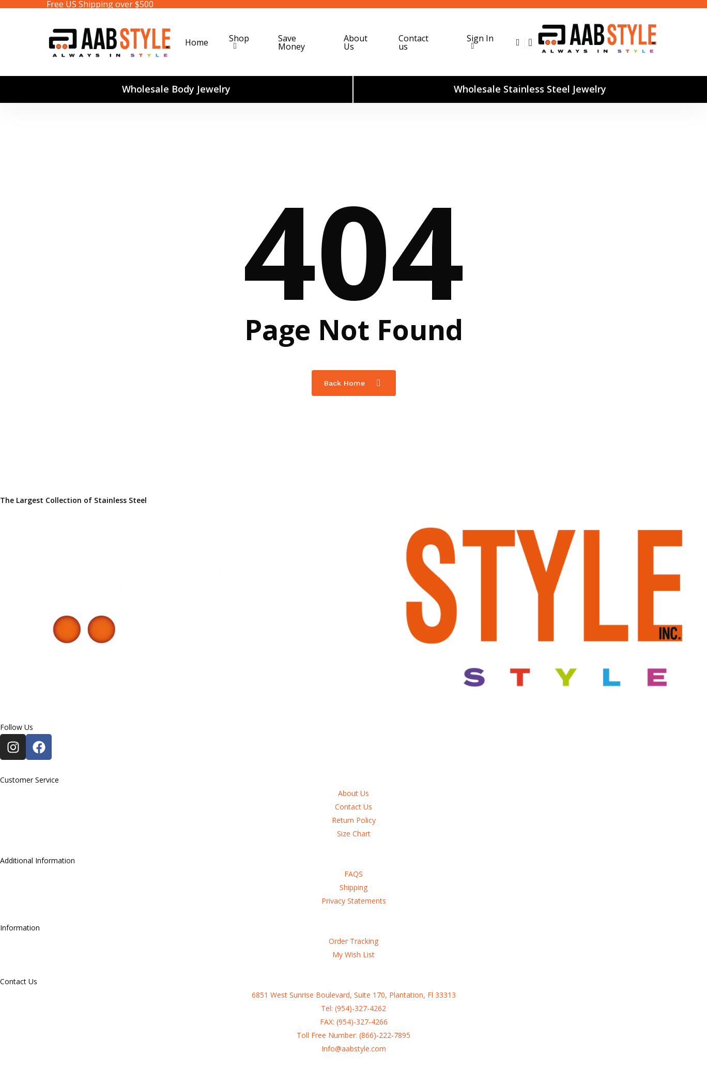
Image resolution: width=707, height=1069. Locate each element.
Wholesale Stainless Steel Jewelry (530, 89)
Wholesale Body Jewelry (176, 89)
